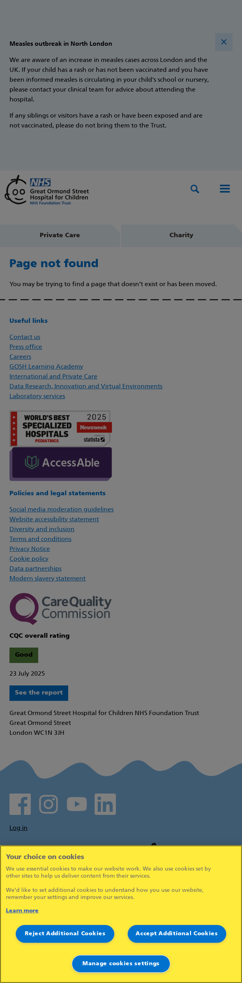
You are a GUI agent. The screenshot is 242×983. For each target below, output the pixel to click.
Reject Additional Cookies (65, 934)
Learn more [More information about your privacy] (22, 911)
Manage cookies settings (121, 964)
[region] (121, 914)
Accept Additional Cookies (177, 934)
